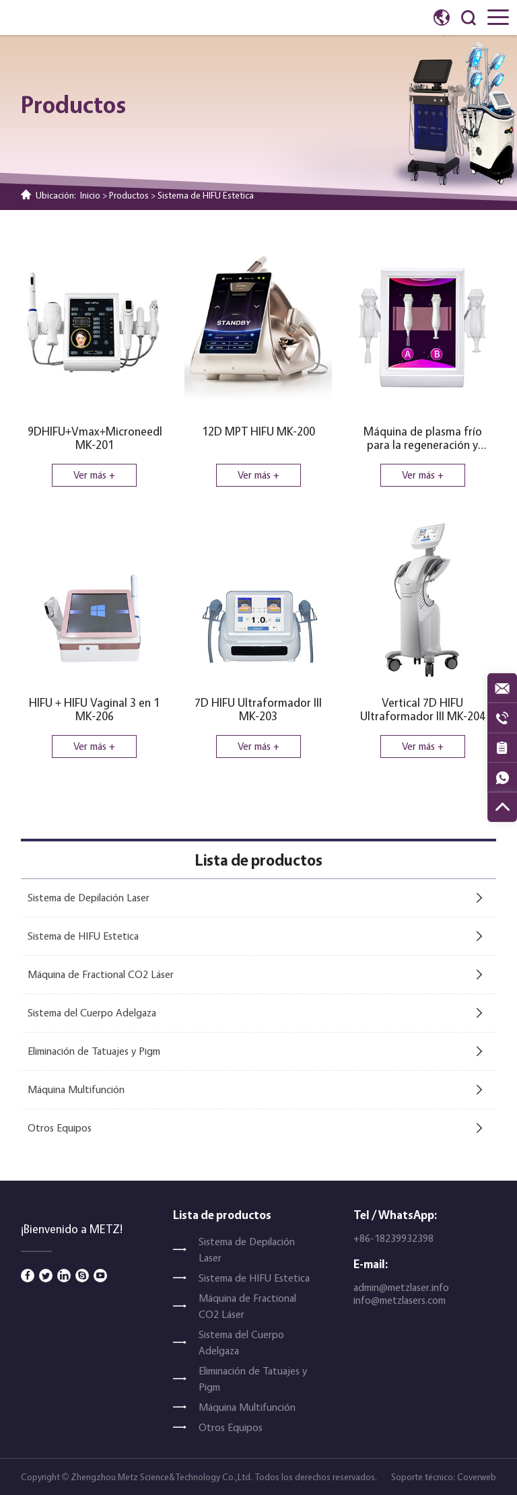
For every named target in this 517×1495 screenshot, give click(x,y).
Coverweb (476, 1476)
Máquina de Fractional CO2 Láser (101, 974)
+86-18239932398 (393, 1238)
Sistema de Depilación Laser (88, 897)
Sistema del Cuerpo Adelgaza (92, 1012)
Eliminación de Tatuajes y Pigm (94, 1051)
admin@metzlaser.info (401, 1287)
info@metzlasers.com (399, 1300)
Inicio (90, 195)
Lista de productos (222, 1215)
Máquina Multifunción (76, 1089)
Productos (129, 195)
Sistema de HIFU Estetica (206, 195)
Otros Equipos (60, 1127)
